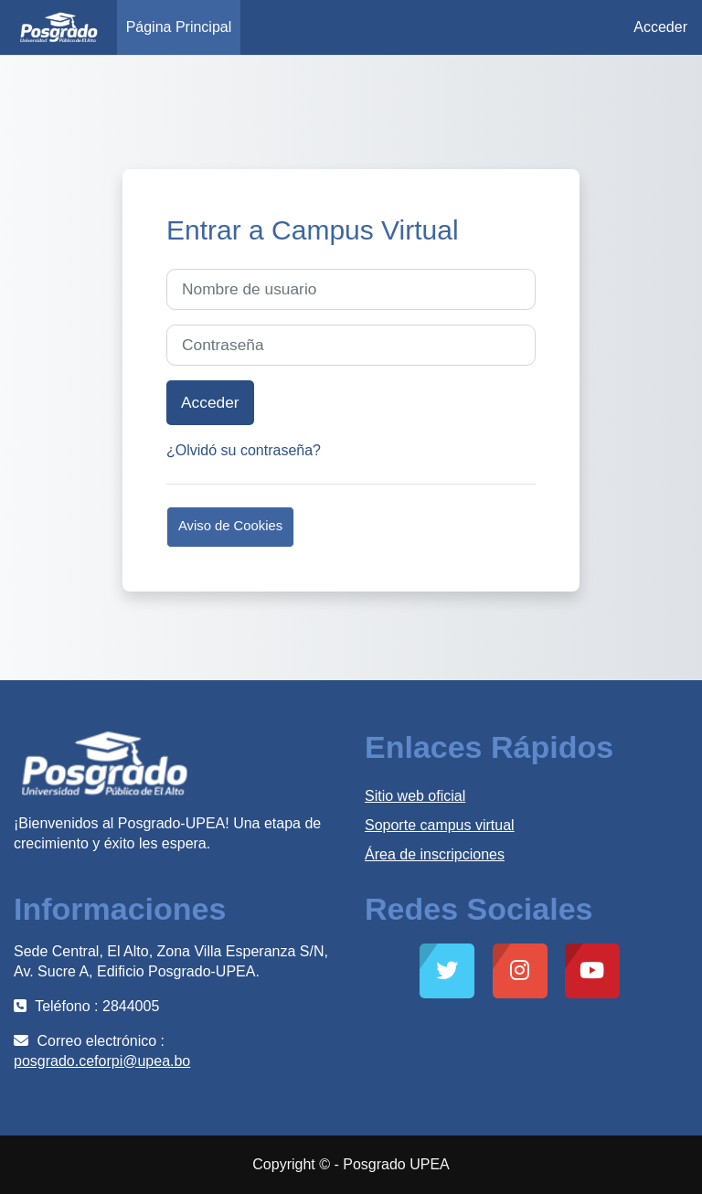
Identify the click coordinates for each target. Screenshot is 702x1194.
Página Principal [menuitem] (179, 27)
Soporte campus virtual (440, 825)
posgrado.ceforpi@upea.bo (102, 1061)
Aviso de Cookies (230, 525)
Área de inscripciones (435, 854)
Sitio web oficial (415, 796)
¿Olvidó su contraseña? (243, 450)
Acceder (660, 27)
